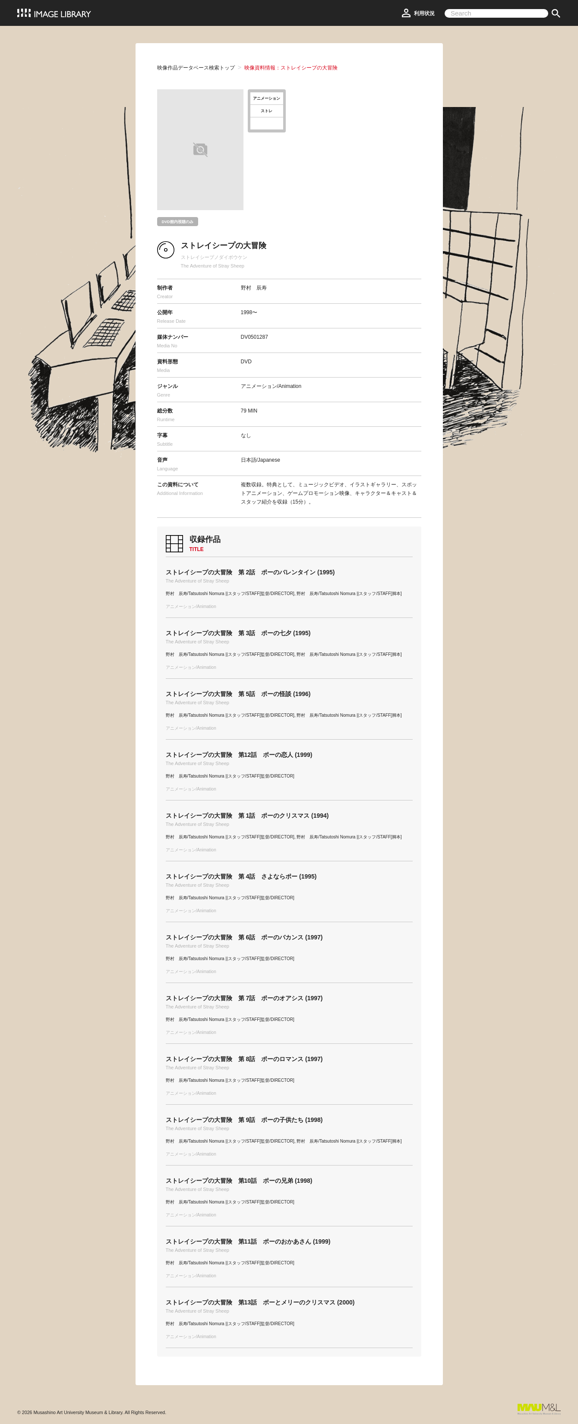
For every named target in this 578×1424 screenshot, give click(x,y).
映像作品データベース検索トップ (196, 68)
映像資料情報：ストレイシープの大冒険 (291, 68)
